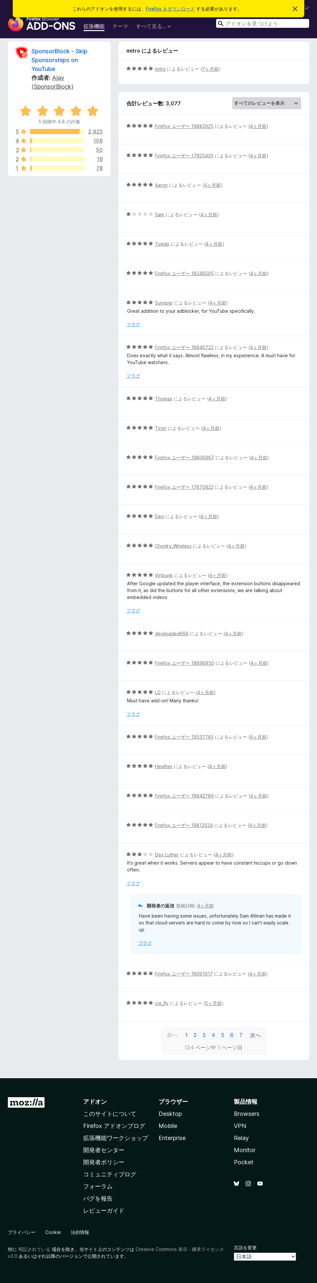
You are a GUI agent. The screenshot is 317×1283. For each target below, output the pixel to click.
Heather (164, 766)
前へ (172, 1035)
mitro (160, 69)
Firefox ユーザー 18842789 (184, 796)
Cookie (53, 1232)
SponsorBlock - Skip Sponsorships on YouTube (59, 60)
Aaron (161, 185)
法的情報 (80, 1232)
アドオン (95, 1101)
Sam (159, 214)
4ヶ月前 (258, 126)
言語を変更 (245, 1247)
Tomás (162, 244)
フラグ (133, 324)
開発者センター (103, 1150)
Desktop (170, 1113)
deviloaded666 (172, 633)
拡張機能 (94, 26)
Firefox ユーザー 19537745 (184, 737)
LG (158, 692)
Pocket (243, 1162)
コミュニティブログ (109, 1174)
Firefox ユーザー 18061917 (184, 973)
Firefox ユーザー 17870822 (184, 487)
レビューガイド (103, 1210)
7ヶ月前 (210, 69)
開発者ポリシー (103, 1162)
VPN (240, 1125)
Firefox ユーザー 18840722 (184, 347)
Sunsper (164, 303)
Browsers (246, 1113)
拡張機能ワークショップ (115, 1137)
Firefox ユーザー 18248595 (184, 273)
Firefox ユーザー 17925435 (184, 155)
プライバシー (21, 1232)
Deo (159, 516)
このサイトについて (109, 1113)
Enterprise (172, 1137)
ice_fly (162, 1003)
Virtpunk (164, 575)
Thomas (163, 398)
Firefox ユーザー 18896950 (184, 663)
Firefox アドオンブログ (114, 1125)
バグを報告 (98, 1198)
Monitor (244, 1150)
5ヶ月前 (213, 1003)
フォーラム (98, 1186)
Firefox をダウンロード (170, 8)
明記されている (34, 1249)
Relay (241, 1137)
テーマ (120, 26)
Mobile (167, 1125)
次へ (255, 1035)
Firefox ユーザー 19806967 (184, 457)
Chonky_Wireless (173, 546)
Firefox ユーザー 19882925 (184, 126)
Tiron (160, 428)
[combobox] (262, 23)
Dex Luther (167, 854)
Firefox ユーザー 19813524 (184, 825)
